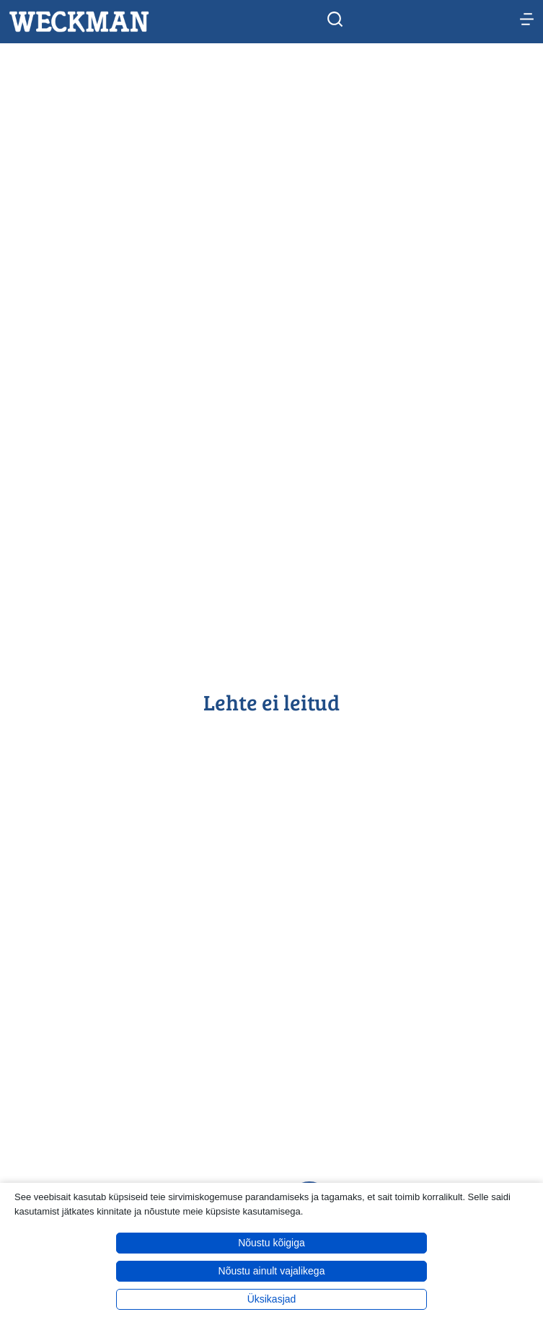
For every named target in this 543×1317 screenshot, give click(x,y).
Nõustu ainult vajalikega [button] (271, 1271)
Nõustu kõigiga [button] (271, 1242)
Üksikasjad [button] (271, 1299)
